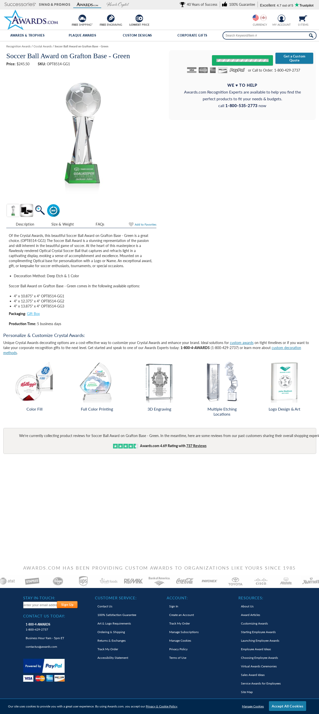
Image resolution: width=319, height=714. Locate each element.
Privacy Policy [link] (178, 649)
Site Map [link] (247, 692)
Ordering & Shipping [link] (111, 632)
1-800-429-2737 (38, 627)
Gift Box (33, 314)
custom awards (242, 342)
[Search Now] (311, 35)
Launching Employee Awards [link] (260, 640)
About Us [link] (247, 606)
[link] (199, 4)
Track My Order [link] (107, 649)
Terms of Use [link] (177, 658)
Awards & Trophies (27, 35)
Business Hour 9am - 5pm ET (45, 638)
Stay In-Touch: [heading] (39, 598)
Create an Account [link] (181, 615)
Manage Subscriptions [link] (184, 632)
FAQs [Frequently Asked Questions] (100, 224)
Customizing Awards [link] (254, 623)
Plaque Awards (82, 35)
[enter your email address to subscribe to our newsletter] (40, 605)
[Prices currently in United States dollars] (256, 18)
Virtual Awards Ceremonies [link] (259, 666)
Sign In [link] (173, 606)
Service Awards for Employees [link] (261, 683)
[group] (259, 18)
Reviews (196, 446)
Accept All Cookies (287, 706)
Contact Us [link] (104, 606)
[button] (20, 4)
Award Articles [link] (250, 615)
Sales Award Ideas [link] (253, 675)
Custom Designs (137, 35)
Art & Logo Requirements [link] (114, 623)
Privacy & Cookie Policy (161, 706)
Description (25, 224)
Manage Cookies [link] (180, 640)
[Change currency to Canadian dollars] (263, 18)
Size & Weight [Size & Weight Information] (62, 224)
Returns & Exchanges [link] (111, 640)
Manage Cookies (253, 706)
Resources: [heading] (250, 598)
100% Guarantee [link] (116, 615)
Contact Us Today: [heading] (44, 616)
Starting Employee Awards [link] (258, 632)
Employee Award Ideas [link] (256, 649)
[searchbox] (270, 36)
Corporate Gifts (192, 35)
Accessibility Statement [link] (112, 658)
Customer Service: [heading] (116, 598)
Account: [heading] (177, 598)
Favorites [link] (145, 224)
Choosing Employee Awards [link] (259, 658)
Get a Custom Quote (294, 58)
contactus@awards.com (41, 646)
